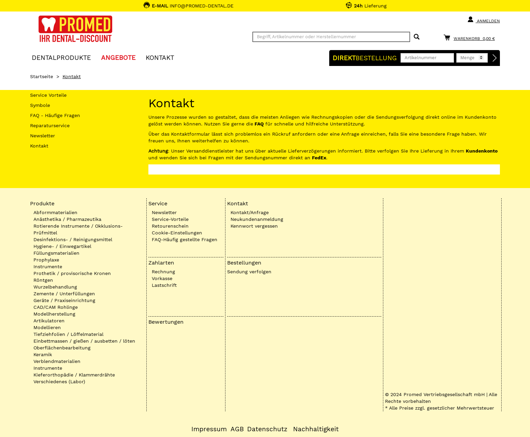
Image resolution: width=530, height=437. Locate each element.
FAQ (259, 124)
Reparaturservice (50, 125)
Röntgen (43, 280)
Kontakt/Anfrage (250, 212)
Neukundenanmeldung (257, 219)
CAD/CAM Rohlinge (55, 307)
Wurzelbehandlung (55, 287)
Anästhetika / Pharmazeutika (67, 219)
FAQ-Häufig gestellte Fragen (184, 239)
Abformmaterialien (55, 212)
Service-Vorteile (170, 219)
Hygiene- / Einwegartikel (62, 246)
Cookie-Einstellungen (177, 232)
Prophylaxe (46, 259)
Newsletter (42, 135)
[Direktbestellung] (495, 58)
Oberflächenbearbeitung (62, 347)
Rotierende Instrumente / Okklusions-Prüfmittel (78, 229)
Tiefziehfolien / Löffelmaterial (68, 334)
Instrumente (47, 266)
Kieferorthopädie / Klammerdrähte (74, 374)
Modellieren (47, 327)
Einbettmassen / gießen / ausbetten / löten (84, 341)
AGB (237, 429)
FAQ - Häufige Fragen (55, 115)
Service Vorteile (48, 95)
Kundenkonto (482, 151)
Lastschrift (164, 285)
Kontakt (39, 145)
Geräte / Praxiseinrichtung (64, 300)
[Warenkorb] (471, 37)
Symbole (40, 105)
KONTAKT (160, 57)
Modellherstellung (54, 314)
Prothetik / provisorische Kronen (72, 273)
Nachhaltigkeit (316, 429)
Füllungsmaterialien (56, 253)
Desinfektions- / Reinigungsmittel (72, 239)
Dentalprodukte (61, 57)
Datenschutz (267, 429)
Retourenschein (170, 226)
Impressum (209, 429)
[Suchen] (416, 37)
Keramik (42, 354)
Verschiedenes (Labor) (59, 381)
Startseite (41, 76)
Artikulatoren (49, 320)
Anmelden (483, 19)
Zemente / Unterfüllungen (64, 293)
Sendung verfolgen (249, 271)
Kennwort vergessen (254, 226)
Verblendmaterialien (56, 361)
